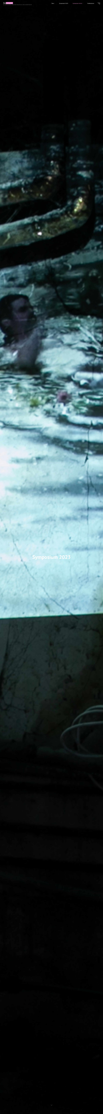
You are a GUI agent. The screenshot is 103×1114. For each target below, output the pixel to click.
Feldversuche (8, 3)
